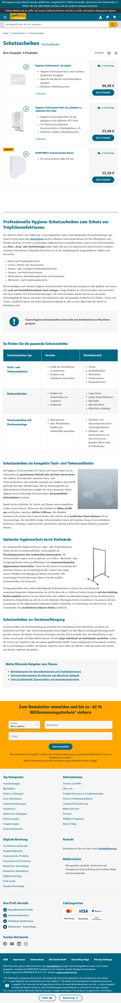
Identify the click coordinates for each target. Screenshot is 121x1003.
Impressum (19, 959)
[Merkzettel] (107, 17)
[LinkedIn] (19, 944)
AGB (5, 959)
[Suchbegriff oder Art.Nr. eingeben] (56, 24)
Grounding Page (80, 959)
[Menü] (5, 17)
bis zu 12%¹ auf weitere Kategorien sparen (93, 10)
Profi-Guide (9, 881)
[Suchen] (113, 24)
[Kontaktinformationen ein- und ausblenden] (7, 985)
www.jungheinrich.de (67, 972)
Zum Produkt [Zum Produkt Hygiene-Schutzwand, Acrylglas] (103, 92)
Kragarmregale (11, 824)
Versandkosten (53, 966)
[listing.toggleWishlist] (26, 67)
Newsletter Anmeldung (15, 866)
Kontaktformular (107, 848)
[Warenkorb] (114, 17)
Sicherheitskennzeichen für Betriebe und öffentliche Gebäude (45, 675)
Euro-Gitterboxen (12, 798)
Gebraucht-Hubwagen (15, 813)
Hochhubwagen (11, 783)
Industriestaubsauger (14, 803)
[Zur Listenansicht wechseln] (109, 53)
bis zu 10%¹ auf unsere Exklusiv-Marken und (45, 10)
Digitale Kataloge (12, 876)
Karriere (67, 813)
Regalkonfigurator (13, 851)
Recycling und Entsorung (16, 861)
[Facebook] (5, 944)
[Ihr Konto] (100, 17)
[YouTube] (12, 944)
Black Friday (69, 824)
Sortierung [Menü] (71, 998)
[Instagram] (26, 944)
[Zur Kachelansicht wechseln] (116, 53)
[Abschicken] (60, 747)
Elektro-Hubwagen (13, 793)
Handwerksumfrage (13, 886)
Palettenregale (11, 818)
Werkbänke (9, 788)
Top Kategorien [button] (13, 777)
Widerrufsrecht (71, 808)
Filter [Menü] (47, 998)
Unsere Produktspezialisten (77, 798)
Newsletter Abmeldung (15, 871)
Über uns (68, 788)
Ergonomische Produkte (16, 856)
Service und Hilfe (72, 783)
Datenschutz (37, 959)
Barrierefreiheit (57, 959)
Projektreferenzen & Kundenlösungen (83, 793)
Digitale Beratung (15, 839)
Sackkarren (9, 808)
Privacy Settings (103, 959)
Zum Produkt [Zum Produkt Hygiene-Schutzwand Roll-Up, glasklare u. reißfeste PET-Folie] (103, 137)
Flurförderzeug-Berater (15, 846)
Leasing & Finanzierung (75, 803)
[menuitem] (100, 17)
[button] (30, 840)
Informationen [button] (72, 777)
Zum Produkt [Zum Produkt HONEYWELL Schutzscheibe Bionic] (103, 179)
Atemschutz (37, 239)
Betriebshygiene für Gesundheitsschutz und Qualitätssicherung (46, 671)
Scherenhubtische (13, 829)
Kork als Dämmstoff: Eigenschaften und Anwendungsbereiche (45, 679)
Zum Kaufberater (50, 44)
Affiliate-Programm (73, 818)
